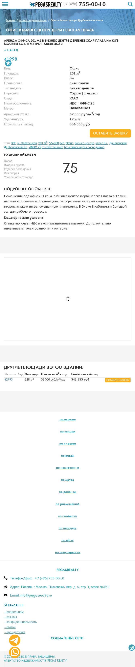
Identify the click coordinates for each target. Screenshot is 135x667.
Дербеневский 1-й (15, 147)
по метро (67, 480)
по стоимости (67, 516)
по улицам (67, 431)
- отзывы (10, 616)
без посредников (94, 147)
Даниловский (118, 143)
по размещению (67, 504)
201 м (42, 143)
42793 (8, 379)
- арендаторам (14, 632)
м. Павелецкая (27, 143)
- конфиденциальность (20, 622)
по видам (67, 456)
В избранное (8, 63)
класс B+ (102, 143)
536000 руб (56, 143)
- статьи (10, 627)
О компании (14, 605)
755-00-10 (84, 5)
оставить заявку (110, 133)
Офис (69, 143)
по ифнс (68, 540)
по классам (67, 444)
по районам (67, 492)
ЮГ (13, 143)
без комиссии (73, 147)
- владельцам (14, 611)
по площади (67, 528)
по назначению (67, 468)
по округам (68, 419)
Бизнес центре (84, 143)
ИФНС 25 (35, 147)
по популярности (67, 552)
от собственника (52, 147)
